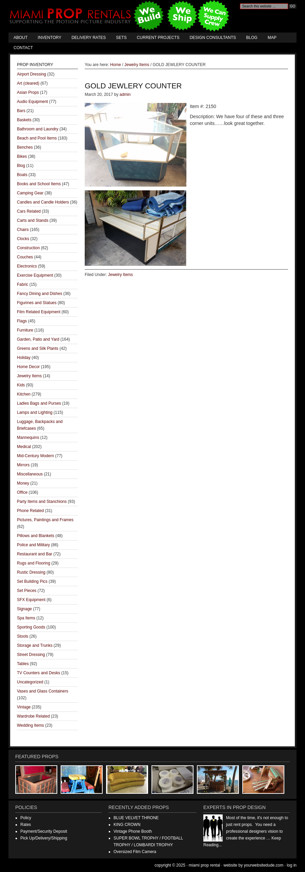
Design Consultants (212, 37)
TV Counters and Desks (38, 673)
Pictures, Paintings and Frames (45, 519)
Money (23, 483)
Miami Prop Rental (120, 16)
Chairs (23, 229)
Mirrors (23, 465)
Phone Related (30, 510)
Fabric (22, 284)
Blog (251, 37)
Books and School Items (39, 184)
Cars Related (29, 211)
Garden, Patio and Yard (38, 339)
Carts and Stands (32, 220)
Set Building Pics (32, 581)
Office (22, 492)
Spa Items (26, 618)
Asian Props (28, 92)
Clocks (23, 238)
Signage (24, 609)
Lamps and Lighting (35, 412)
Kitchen (23, 394)
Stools (22, 636)
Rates (25, 824)
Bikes (22, 156)
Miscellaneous (30, 474)
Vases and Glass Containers (42, 691)
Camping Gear (30, 193)
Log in (292, 865)
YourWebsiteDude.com (264, 865)
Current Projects (158, 37)
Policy (25, 817)
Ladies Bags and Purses (39, 403)
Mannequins (28, 437)
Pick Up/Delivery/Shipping (43, 838)
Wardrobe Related (33, 716)
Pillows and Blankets (35, 535)
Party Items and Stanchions (42, 501)
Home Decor (28, 366)
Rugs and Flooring (33, 563)
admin (125, 94)
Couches (25, 257)
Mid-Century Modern (35, 455)
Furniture (25, 330)
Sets (121, 37)
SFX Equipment (31, 599)
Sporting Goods (31, 627)
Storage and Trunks (35, 645)
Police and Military (33, 545)
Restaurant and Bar (34, 554)
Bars (21, 110)
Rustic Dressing (31, 572)
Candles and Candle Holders (43, 202)
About (20, 37)
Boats (22, 174)
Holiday (23, 357)
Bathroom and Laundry (37, 129)
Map (272, 37)
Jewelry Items (120, 274)
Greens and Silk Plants (37, 348)
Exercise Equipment (35, 275)
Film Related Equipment (38, 312)
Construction (28, 248)
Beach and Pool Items (37, 138)
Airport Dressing (31, 74)
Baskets (24, 120)
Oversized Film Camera (135, 851)
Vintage (23, 707)
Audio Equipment (32, 101)
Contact (23, 47)
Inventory (49, 37)
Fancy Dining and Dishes (39, 293)
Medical (24, 446)
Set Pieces (26, 590)
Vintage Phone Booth (133, 831)
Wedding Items (30, 725)
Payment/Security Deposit (43, 831)
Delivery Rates (89, 37)
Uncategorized (30, 682)
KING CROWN (127, 824)
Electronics (27, 266)
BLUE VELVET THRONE (136, 817)
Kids (21, 385)
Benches (25, 147)
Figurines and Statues (37, 302)
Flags (22, 321)
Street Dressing (31, 654)
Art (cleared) (28, 83)
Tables (23, 663)
